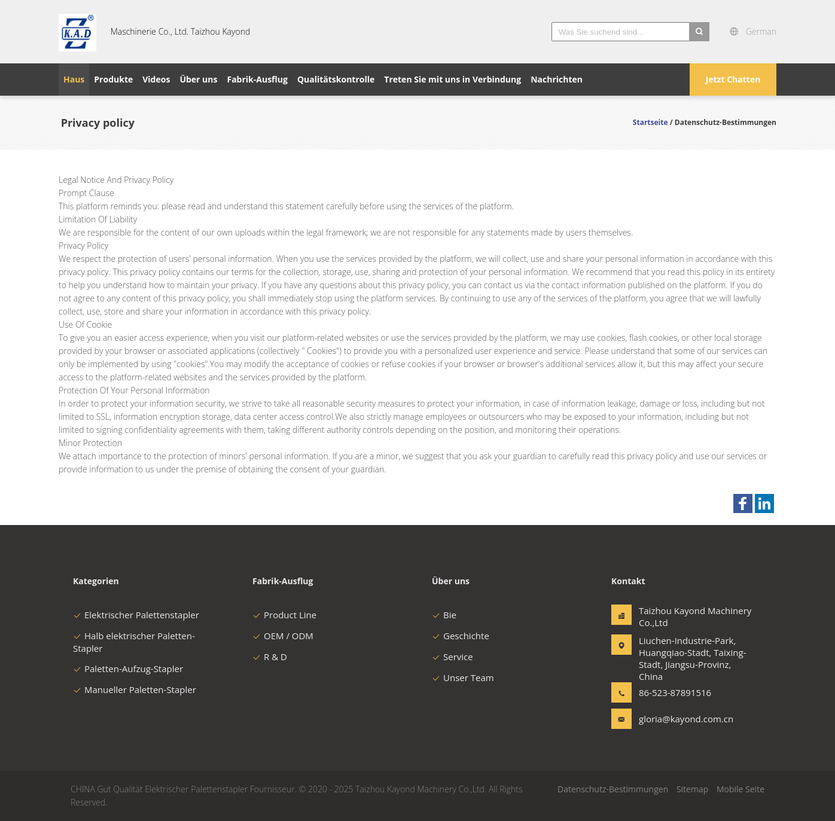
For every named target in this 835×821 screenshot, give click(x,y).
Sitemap (692, 789)
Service (452, 657)
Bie (444, 615)
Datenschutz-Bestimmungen (612, 789)
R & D (269, 657)
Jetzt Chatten (733, 79)
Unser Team (463, 677)
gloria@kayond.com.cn (676, 719)
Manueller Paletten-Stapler (134, 689)
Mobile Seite (740, 789)
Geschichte (460, 636)
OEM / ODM (282, 636)
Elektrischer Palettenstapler (136, 615)
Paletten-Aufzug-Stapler (128, 668)
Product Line (284, 615)
